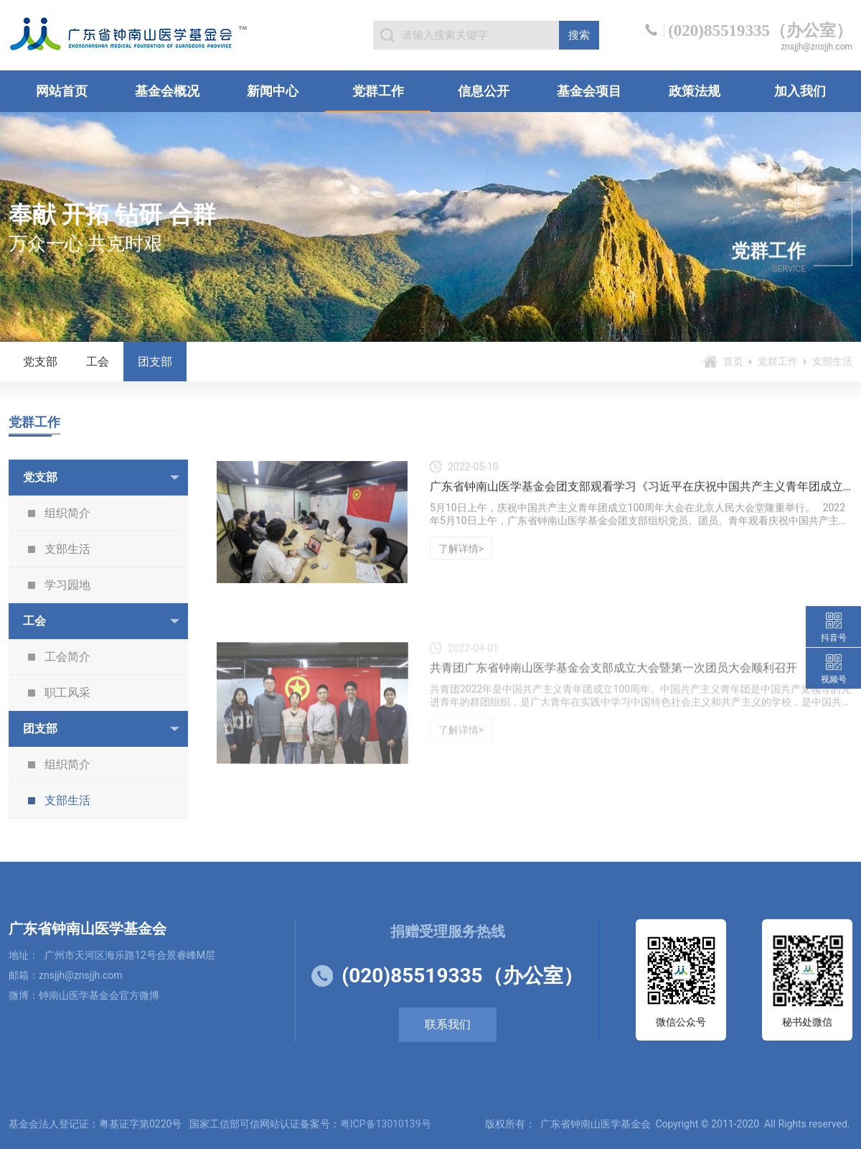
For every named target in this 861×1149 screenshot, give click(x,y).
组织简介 (67, 513)
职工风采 (67, 692)
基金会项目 (589, 90)
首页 (733, 361)
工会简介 (67, 657)
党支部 (40, 361)
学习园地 (67, 585)
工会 (97, 361)
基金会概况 (167, 90)
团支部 (155, 361)
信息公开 (483, 90)
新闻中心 (272, 90)
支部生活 (67, 549)
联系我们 (448, 1024)
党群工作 (378, 90)
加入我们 (800, 90)
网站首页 (62, 90)
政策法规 (694, 90)
